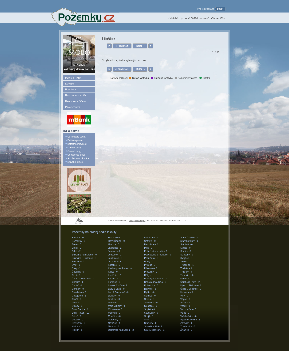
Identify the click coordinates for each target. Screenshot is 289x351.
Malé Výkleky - (116, 306)
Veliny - (185, 302)
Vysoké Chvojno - (190, 319)
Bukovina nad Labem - (84, 254)
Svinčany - (186, 254)
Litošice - (113, 302)
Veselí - (185, 306)
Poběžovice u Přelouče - (157, 254)
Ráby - (148, 275)
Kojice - (113, 271)
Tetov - (184, 261)
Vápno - (185, 299)
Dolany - (77, 306)
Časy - (76, 268)
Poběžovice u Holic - (155, 251)
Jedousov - (114, 254)
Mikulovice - (115, 309)
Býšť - (76, 265)
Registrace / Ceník (76, 101)
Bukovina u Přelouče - (84, 258)
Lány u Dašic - (116, 289)
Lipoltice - (114, 299)
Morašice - (114, 316)
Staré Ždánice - (189, 237)
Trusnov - (186, 271)
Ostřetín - (150, 241)
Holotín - (77, 330)
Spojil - (148, 316)
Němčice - (114, 323)
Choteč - (77, 285)
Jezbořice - (114, 261)
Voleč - (184, 312)
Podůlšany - (151, 258)
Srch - (148, 319)
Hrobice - (113, 244)
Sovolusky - (151, 312)
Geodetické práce (76, 154)
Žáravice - (186, 323)
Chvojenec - (79, 295)
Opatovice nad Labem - (121, 330)
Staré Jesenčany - (154, 330)
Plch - (148, 248)
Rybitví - (149, 292)
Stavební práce (75, 162)
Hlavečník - (78, 323)
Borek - (76, 244)
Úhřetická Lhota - (190, 282)
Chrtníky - (78, 289)
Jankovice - (115, 248)
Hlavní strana (73, 77)
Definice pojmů (75, 140)
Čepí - (76, 275)
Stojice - (185, 248)
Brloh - (76, 251)
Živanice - (186, 330)
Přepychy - (150, 271)
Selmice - (150, 295)
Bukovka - (78, 261)
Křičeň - (113, 278)
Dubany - (77, 319)
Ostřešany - (151, 237)
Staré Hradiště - (153, 326)
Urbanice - (186, 292)
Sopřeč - (149, 309)
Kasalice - (114, 265)
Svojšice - (186, 258)
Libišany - (114, 295)
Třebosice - (187, 265)
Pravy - (148, 261)
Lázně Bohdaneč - (118, 292)
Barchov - (78, 237)
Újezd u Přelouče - (190, 285)
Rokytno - (150, 289)
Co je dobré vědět (77, 136)
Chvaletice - (79, 292)
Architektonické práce (78, 158)
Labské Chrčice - (117, 285)
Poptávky (70, 89)
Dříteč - (76, 316)
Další (139, 46)
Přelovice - (150, 268)
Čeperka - (78, 271)
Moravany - (114, 319)
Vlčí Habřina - (188, 309)
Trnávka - (186, 268)
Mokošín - (114, 312)
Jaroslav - (114, 251)
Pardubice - (151, 244)
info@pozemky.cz (137, 220)
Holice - (77, 326)
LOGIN (220, 9)
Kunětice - (114, 282)
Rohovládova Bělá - (155, 282)
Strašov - (185, 251)
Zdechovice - (187, 326)
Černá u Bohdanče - (83, 278)
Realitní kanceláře (76, 95)
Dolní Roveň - (80, 312)
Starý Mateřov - (189, 241)
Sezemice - (151, 302)
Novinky (69, 83)
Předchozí (123, 46)
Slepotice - (150, 306)
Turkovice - (186, 275)
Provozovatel (73, 107)
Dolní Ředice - (80, 309)
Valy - (184, 295)
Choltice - (78, 282)
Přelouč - (149, 265)
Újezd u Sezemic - (190, 289)
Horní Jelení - (116, 237)
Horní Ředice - (116, 241)
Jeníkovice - (115, 258)
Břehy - (76, 248)
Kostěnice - (114, 275)
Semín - (149, 299)
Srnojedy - (150, 323)
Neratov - (113, 326)
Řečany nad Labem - (155, 278)
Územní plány (74, 147)
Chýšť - (76, 299)
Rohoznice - (151, 285)
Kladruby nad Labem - (120, 268)
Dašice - (77, 302)
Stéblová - (186, 244)
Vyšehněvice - (188, 316)
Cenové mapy (75, 151)
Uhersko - (186, 278)
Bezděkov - (78, 241)
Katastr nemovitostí (77, 144)
